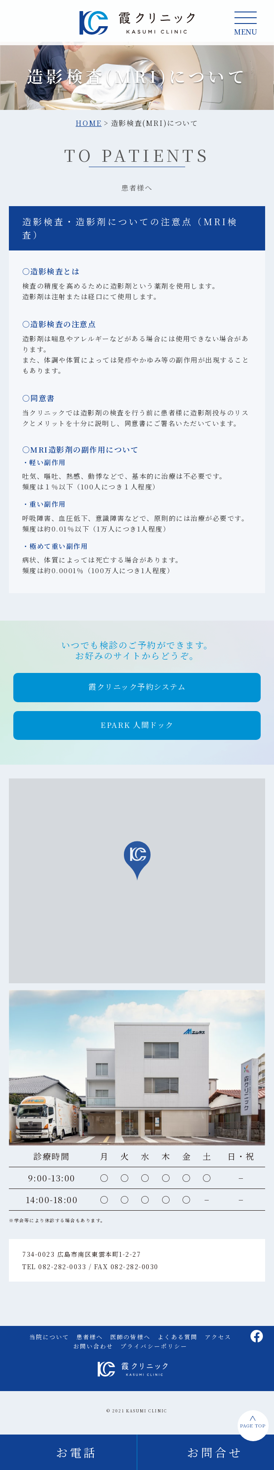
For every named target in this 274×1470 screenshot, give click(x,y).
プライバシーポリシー (153, 1349)
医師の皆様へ (130, 1341)
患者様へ (89, 1341)
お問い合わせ (93, 1349)
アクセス (218, 1341)
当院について (49, 1341)
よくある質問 (178, 1341)
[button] (137, 691)
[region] (137, 884)
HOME (88, 127)
